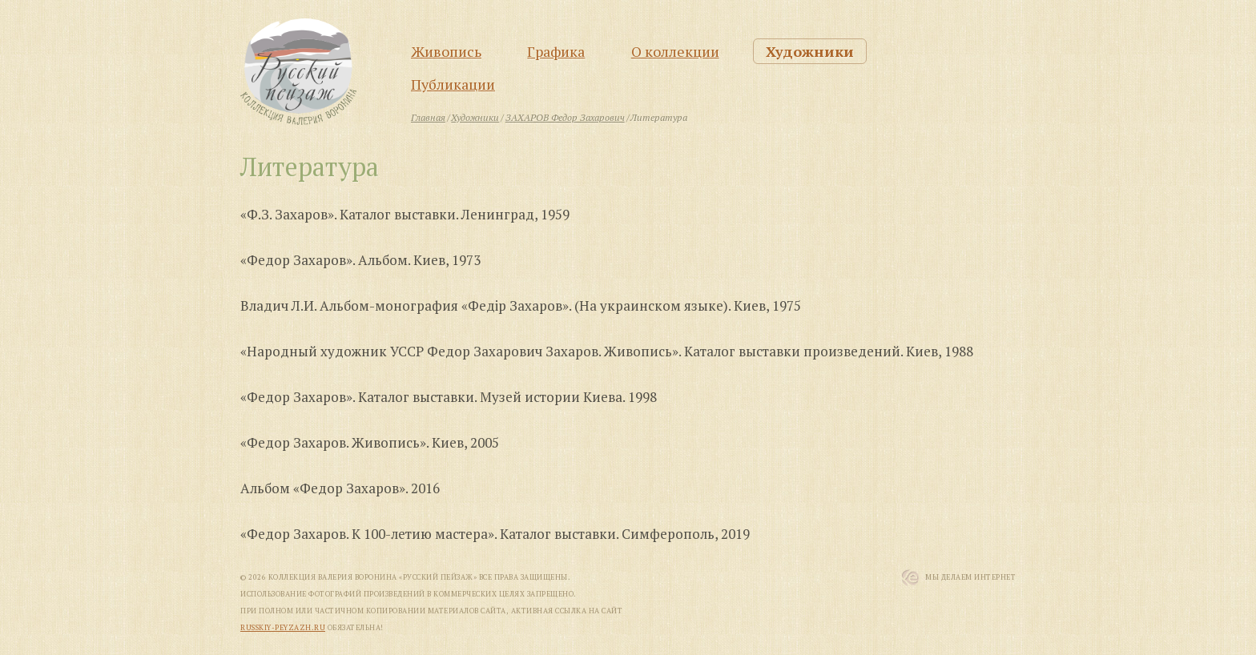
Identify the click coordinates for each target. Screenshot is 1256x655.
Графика (556, 51)
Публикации (453, 84)
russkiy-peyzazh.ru (282, 628)
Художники (810, 51)
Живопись (446, 51)
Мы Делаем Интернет (970, 577)
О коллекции (675, 51)
